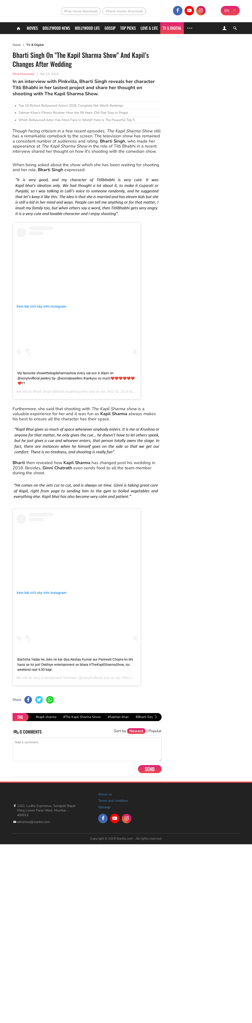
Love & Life (149, 28)
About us (105, 794)
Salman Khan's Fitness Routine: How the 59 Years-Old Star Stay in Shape (73, 112)
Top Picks (128, 28)
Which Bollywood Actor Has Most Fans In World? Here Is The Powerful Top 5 (76, 120)
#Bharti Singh (146, 717)
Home (17, 45)
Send (150, 769)
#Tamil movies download (124, 11)
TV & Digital (172, 28)
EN (226, 10)
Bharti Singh (42, 391)
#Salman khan (118, 717)
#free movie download (80, 11)
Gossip (110, 28)
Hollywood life (87, 28)
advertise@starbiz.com (33, 822)
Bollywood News (56, 28)
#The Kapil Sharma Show (82, 717)
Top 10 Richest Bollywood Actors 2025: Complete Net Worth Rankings (70, 105)
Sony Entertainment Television (55, 678)
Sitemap (104, 807)
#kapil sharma (46, 717)
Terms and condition (113, 800)
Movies (32, 28)
